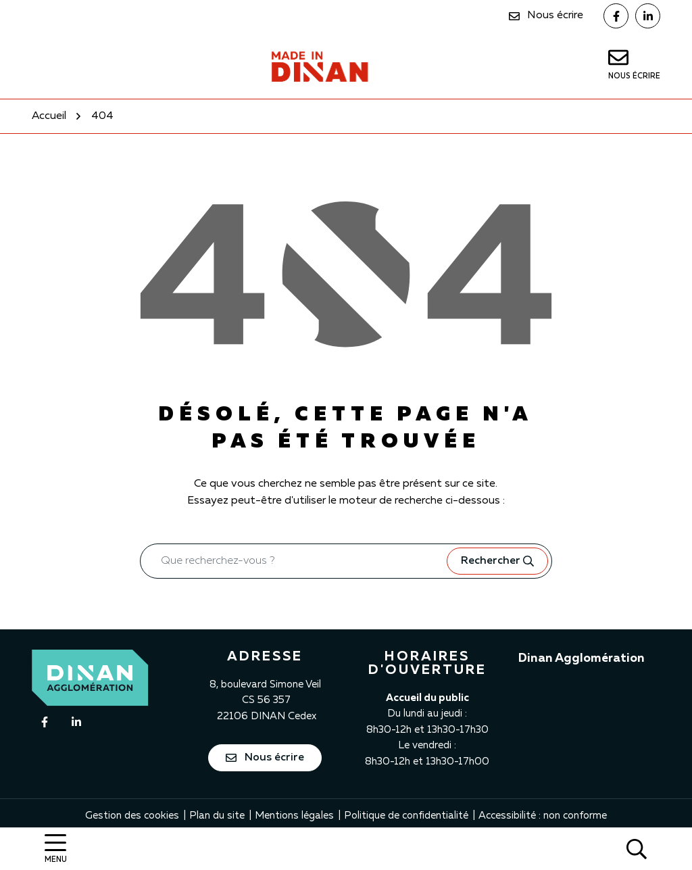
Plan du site (217, 816)
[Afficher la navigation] (55, 848)
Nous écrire (265, 757)
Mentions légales (294, 816)
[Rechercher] (636, 848)
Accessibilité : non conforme (542, 816)
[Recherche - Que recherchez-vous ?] (294, 561)
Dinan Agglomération (581, 658)
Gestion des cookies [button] (132, 816)
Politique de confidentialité (406, 816)
